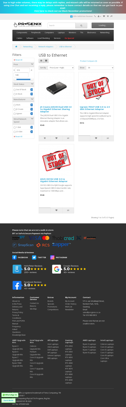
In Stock (19, 94)
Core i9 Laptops (106, 355)
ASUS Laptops (53, 347)
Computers (49, 32)
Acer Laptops (53, 344)
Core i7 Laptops (106, 352)
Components (22, 32)
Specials (51, 304)
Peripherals (35, 32)
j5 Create (19, 109)
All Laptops (53, 340)
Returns (33, 306)
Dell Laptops (53, 350)
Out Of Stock (21, 89)
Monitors (72, 32)
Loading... (103, 25)
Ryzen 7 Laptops (89, 350)
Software (29, 38)
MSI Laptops (52, 358)
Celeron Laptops (107, 344)
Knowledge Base (19, 335)
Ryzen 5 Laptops (89, 347)
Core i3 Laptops (106, 347)
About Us (16, 301)
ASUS (18, 105)
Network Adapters (46, 46)
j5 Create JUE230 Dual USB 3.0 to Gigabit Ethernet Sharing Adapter (56, 109)
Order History (70, 304)
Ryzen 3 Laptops (89, 344)
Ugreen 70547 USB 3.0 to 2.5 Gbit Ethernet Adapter (95, 108)
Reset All (18, 60)
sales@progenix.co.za (91, 312)
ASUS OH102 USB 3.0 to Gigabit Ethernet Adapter (54, 180)
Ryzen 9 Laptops (89, 352)
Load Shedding (44, 38)
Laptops (61, 32)
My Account (69, 301)
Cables (19, 38)
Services (57, 38)
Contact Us (34, 303)
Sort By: (43, 67)
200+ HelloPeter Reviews (81, 16)
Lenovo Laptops (54, 355)
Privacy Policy (17, 312)
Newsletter (69, 309)
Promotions (52, 307)
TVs (81, 32)
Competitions (53, 309)
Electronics (91, 32)
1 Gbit (18, 127)
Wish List (68, 307)
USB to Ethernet (65, 46)
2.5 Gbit (19, 131)
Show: (82, 67)
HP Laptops (52, 352)
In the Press (16, 304)
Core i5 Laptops (106, 350)
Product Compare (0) (88, 61)
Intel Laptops (106, 340)
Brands (50, 301)
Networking (104, 32)
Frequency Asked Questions (16, 329)
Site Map (33, 309)
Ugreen (19, 113)
